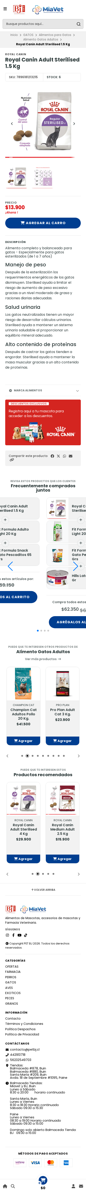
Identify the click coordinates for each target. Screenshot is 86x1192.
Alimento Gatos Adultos (40, 39)
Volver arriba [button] (43, 890)
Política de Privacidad (22, 1034)
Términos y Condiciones (24, 1023)
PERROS (10, 977)
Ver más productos (43, 659)
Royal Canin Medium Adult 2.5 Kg (62, 829)
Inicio (14, 35)
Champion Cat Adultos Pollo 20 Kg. (23, 714)
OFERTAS (11, 966)
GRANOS (11, 1003)
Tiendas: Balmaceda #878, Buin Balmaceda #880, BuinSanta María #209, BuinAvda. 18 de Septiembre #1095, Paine (36, 1071)
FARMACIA (13, 971)
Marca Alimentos (25, 390)
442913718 (15, 1054)
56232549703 (18, 1059)
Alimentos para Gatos (55, 35)
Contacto (13, 1018)
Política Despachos (20, 1029)
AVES (9, 987)
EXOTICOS (13, 992)
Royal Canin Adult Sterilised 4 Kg (23, 829)
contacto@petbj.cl (22, 1049)
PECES (9, 998)
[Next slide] (74, 123)
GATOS (28, 35)
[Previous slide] (12, 123)
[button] (12, 460)
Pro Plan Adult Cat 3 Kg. (62, 712)
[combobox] (43, 24)
